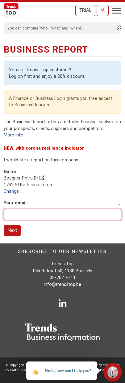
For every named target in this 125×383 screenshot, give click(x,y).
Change (11, 191)
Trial (85, 10)
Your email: (16, 203)
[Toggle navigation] (115, 10)
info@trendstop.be (62, 284)
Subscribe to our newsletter (62, 251)
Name (10, 171)
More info (13, 135)
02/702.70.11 (63, 277)
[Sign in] (103, 10)
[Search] (60, 28)
